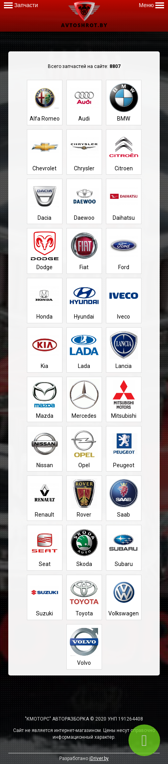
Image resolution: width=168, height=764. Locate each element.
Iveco (123, 300)
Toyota (84, 597)
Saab (123, 498)
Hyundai (84, 300)
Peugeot (123, 448)
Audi (84, 102)
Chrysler (84, 152)
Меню (151, 5)
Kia (44, 350)
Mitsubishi (123, 399)
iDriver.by (99, 758)
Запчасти (21, 5)
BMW (123, 102)
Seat (44, 547)
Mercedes (84, 399)
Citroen (123, 152)
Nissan (44, 448)
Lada (84, 350)
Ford (123, 250)
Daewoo (84, 201)
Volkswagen (123, 597)
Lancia (123, 350)
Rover (84, 498)
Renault (44, 498)
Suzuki (44, 597)
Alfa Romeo (44, 102)
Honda (44, 300)
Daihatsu (123, 201)
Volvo (84, 646)
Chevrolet (44, 152)
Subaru (123, 547)
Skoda (84, 547)
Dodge (44, 250)
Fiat (84, 250)
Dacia (44, 201)
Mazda (44, 399)
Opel (84, 448)
